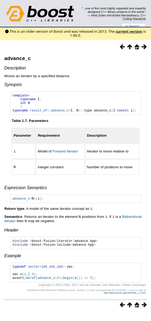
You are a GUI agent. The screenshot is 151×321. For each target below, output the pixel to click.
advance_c (17, 58)
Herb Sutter (98, 15)
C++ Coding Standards (134, 17)
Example (12, 261)
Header (11, 233)
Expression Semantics (25, 191)
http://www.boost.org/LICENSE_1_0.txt (124, 301)
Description (15, 68)
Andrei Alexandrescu (125, 15)
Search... (133, 26)
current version (128, 31)
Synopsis (13, 84)
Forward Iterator (65, 155)
